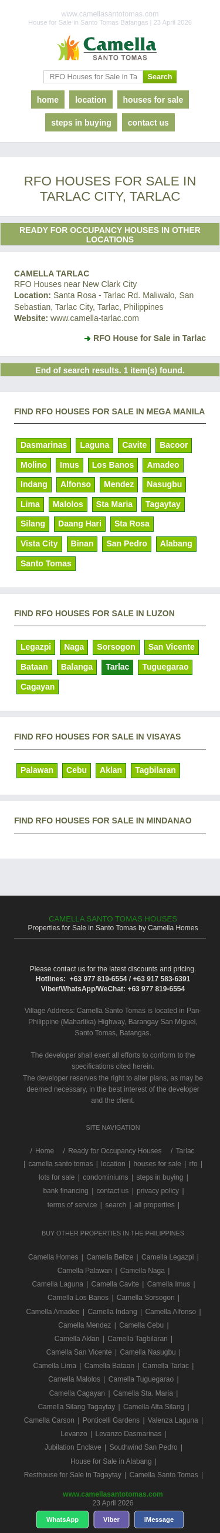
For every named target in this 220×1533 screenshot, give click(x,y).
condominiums (105, 1177)
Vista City (39, 543)
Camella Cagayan (77, 1393)
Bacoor (174, 445)
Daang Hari (79, 523)
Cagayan (38, 686)
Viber (111, 1519)
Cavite (134, 445)
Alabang (176, 543)
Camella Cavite (115, 1284)
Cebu (76, 770)
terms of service (72, 1205)
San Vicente (171, 646)
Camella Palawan (84, 1271)
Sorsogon (116, 646)
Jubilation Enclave (73, 1447)
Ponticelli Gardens (111, 1420)
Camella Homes (53, 1257)
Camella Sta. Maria (143, 1393)
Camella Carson (49, 1420)
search (115, 1205)
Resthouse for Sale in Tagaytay (72, 1475)
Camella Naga (142, 1271)
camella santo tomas (60, 1164)
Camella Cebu (141, 1325)
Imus (69, 465)
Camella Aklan (77, 1339)
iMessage (159, 1519)
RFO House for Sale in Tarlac (149, 338)
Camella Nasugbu (147, 1352)
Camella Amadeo (52, 1312)
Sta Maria (114, 504)
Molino (34, 465)
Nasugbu (164, 484)
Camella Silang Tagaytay (76, 1407)
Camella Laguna (57, 1284)
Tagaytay (163, 504)
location (91, 99)
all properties (154, 1205)
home (48, 99)
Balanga (77, 666)
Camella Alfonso (170, 1312)
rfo (193, 1164)
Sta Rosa (132, 523)
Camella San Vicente (79, 1352)
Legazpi (36, 646)
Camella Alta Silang (153, 1407)
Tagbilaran (155, 770)
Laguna (94, 445)
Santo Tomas (46, 563)
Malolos (68, 504)
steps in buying (81, 122)
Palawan (37, 770)
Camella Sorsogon (146, 1298)
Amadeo (163, 465)
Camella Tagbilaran (137, 1339)
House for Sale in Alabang (111, 1461)
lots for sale (57, 1177)
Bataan (34, 666)
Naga (74, 646)
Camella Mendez (84, 1325)
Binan (82, 543)
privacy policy (158, 1191)
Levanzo (73, 1434)
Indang (34, 484)
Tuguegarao (165, 666)
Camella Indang (112, 1312)
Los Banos (113, 465)
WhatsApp (62, 1519)
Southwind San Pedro (143, 1447)
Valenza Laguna (173, 1420)
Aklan (111, 770)
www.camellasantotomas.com (113, 1494)
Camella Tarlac (51, 273)
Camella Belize (109, 1257)
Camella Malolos (74, 1379)
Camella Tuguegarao (141, 1379)
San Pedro (126, 543)
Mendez (119, 484)
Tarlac (117, 666)
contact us (148, 122)
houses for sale (153, 99)
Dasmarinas (44, 445)
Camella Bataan (109, 1366)
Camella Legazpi (167, 1257)
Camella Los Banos (78, 1298)
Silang (33, 523)
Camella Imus (168, 1284)
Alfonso (75, 484)
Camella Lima (54, 1366)
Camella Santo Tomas (164, 1475)
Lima (30, 504)
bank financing (65, 1191)
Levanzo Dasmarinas (128, 1434)
